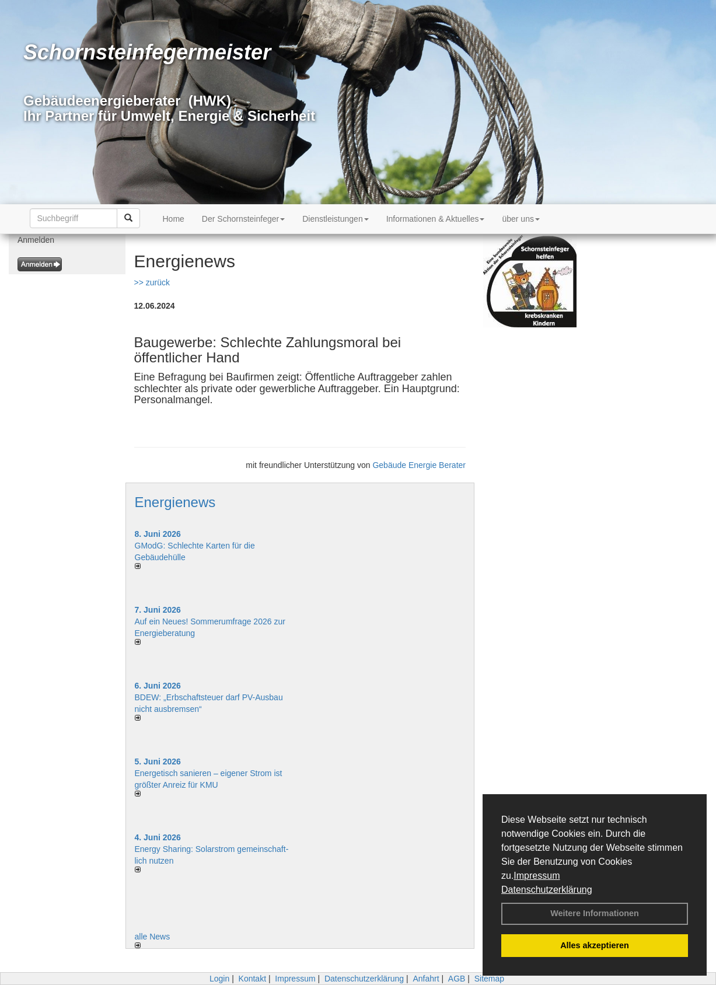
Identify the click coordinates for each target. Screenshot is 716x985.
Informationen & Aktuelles (435, 218)
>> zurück (152, 282)
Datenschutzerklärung (546, 890)
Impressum (537, 876)
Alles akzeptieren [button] (594, 945)
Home (173, 218)
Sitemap (489, 978)
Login (219, 978)
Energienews (175, 502)
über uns (520, 218)
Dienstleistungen (335, 218)
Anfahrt (426, 978)
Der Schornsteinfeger (243, 218)
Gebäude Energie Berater (419, 465)
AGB (457, 978)
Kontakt (252, 978)
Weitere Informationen (594, 913)
